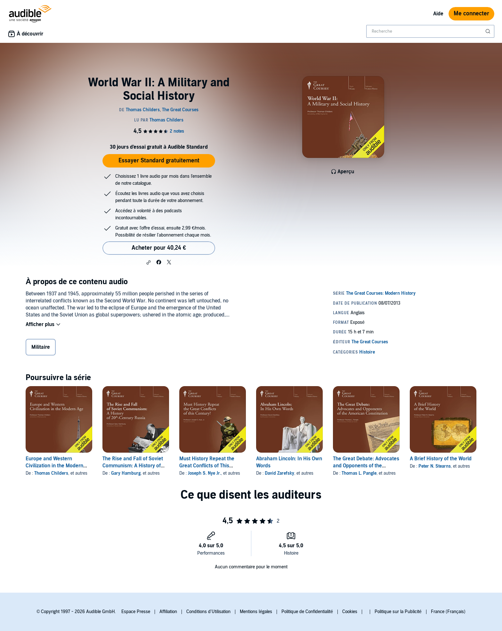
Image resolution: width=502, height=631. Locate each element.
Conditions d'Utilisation (208, 611)
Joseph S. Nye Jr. (204, 473)
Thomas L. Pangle (359, 473)
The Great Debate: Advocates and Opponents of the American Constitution (366, 466)
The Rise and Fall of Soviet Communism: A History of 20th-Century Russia (132, 466)
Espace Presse (135, 611)
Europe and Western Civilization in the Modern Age (54, 466)
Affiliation (168, 611)
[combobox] (430, 31)
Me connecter (471, 13)
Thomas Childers (51, 473)
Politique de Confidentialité (307, 611)
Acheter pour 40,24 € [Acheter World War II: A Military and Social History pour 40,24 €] (159, 248)
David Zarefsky (279, 473)
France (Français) (448, 611)
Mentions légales (256, 611)
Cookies (349, 611)
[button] (148, 262)
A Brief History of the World (441, 459)
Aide (438, 14)
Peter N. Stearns (434, 466)
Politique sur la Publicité (398, 611)
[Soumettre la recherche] (488, 31)
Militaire (40, 347)
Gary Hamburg (126, 473)
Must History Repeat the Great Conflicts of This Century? (206, 466)
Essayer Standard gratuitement (158, 160)
